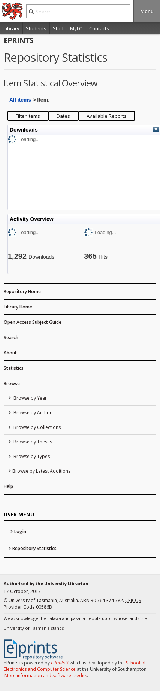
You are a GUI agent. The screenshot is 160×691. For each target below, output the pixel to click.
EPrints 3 (60, 663)
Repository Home (22, 291)
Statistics (14, 368)
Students (36, 28)
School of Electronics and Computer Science (75, 666)
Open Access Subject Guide (32, 322)
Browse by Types (31, 456)
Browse (12, 383)
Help (8, 486)
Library (11, 28)
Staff (58, 28)
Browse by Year (29, 398)
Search (11, 337)
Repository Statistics (34, 548)
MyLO (76, 28)
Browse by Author (32, 412)
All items (20, 100)
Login (20, 531)
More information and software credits (45, 675)
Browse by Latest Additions (41, 471)
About (10, 353)
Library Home (18, 307)
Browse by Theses (32, 442)
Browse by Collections (36, 427)
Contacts (99, 28)
